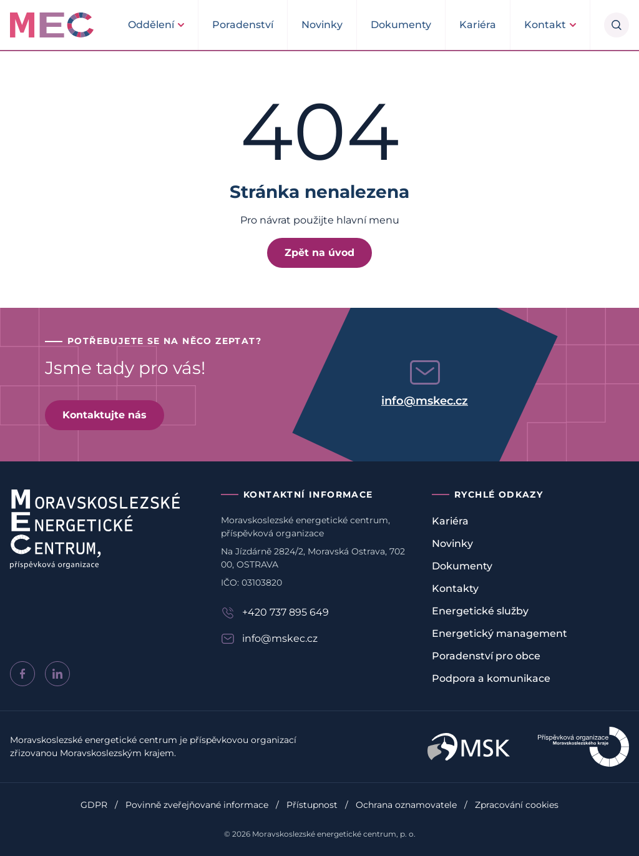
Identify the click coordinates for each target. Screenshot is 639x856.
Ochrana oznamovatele (406, 804)
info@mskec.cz (424, 401)
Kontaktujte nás (104, 415)
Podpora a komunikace (491, 678)
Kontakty (455, 588)
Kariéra (477, 25)
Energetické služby (480, 611)
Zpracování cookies (517, 804)
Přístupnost (312, 804)
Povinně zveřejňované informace (196, 804)
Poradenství (242, 25)
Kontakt (545, 25)
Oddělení (151, 25)
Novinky (322, 25)
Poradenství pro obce (486, 656)
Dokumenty (401, 25)
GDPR (93, 804)
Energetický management (499, 633)
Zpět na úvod (319, 252)
